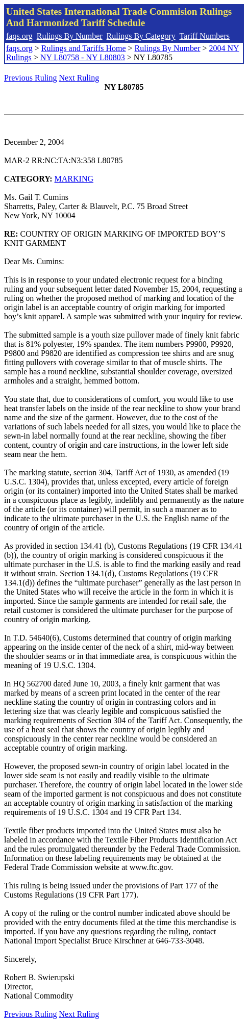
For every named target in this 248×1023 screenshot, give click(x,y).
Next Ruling (79, 77)
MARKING (74, 178)
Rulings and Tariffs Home (83, 48)
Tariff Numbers (204, 36)
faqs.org (19, 36)
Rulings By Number (70, 36)
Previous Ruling (30, 77)
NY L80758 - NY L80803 (82, 57)
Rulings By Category (141, 36)
